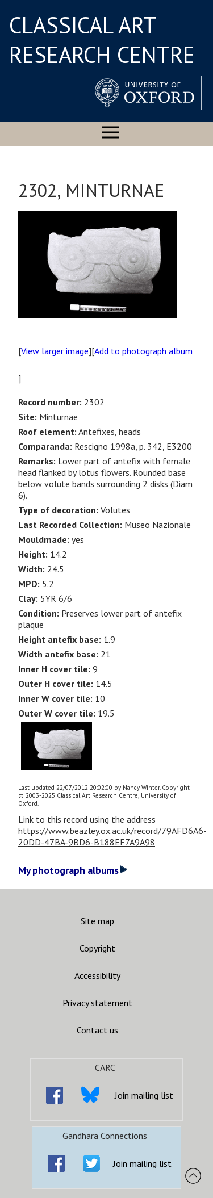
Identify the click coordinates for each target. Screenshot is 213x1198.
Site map (97, 921)
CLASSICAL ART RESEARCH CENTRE (102, 39)
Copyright (97, 948)
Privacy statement (97, 1002)
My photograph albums (73, 870)
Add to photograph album (143, 351)
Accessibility (97, 975)
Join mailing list (144, 1095)
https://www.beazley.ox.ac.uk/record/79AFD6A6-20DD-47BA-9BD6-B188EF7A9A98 (112, 836)
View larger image (55, 351)
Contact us (97, 1030)
